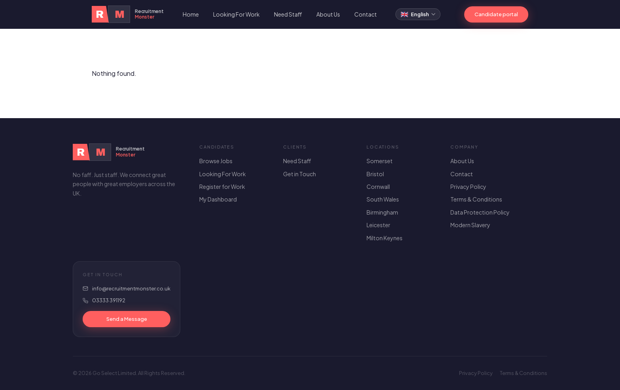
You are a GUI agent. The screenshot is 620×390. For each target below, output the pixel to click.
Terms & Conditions (476, 199)
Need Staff (288, 14)
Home (191, 14)
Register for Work (222, 186)
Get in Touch (299, 173)
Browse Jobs (215, 160)
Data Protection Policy (480, 212)
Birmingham (382, 212)
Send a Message (126, 319)
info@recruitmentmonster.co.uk (131, 288)
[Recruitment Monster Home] (128, 14)
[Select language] (417, 14)
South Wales (383, 199)
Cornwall (378, 186)
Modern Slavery (470, 224)
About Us (328, 14)
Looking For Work (236, 14)
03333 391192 (108, 300)
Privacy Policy (468, 186)
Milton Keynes (385, 237)
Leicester (378, 224)
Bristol (375, 173)
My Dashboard (218, 199)
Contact (365, 14)
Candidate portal (496, 14)
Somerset (380, 160)
